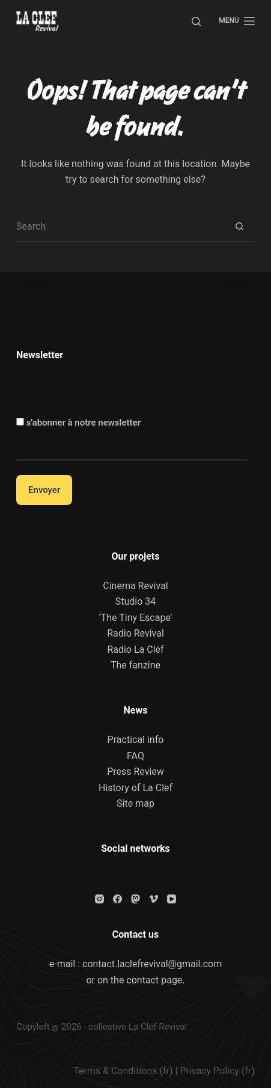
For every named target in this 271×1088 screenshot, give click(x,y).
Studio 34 (135, 601)
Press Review (135, 771)
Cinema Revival (135, 585)
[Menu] (237, 21)
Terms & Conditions (115, 1071)
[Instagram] (99, 898)
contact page (154, 980)
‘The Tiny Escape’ (135, 617)
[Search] (196, 21)
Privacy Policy (209, 1071)
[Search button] (240, 227)
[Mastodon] (135, 898)
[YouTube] (171, 898)
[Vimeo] (153, 898)
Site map (135, 803)
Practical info (136, 739)
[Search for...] (120, 227)
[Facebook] (117, 898)
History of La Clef (135, 787)
